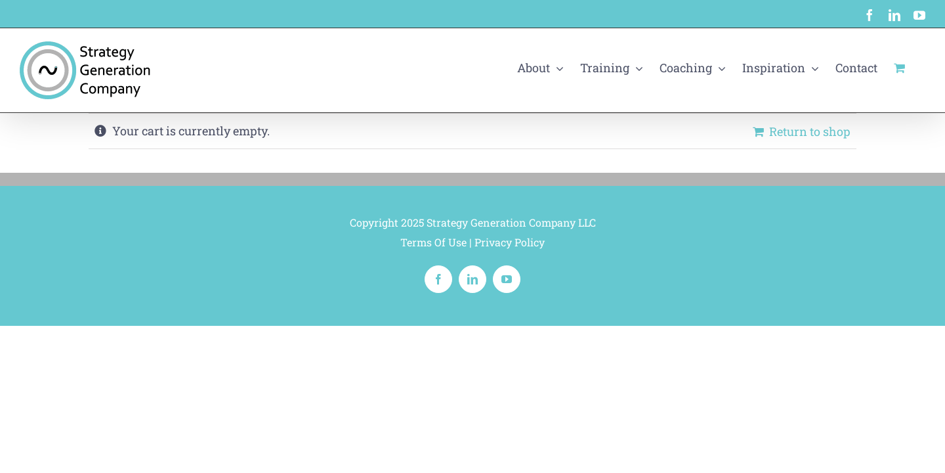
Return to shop (809, 131)
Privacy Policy (509, 242)
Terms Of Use (433, 242)
